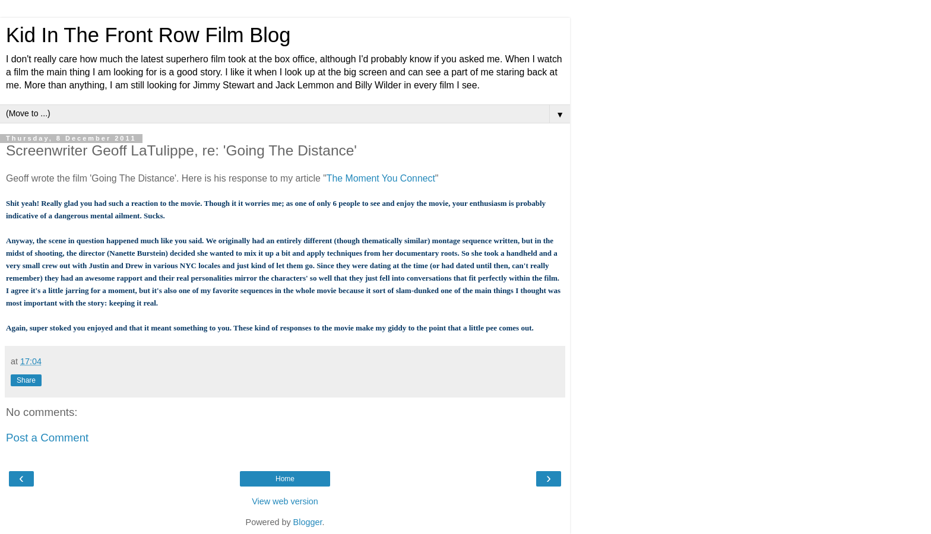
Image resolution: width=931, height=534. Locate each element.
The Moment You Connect (381, 178)
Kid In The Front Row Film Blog (148, 35)
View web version (285, 501)
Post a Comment (47, 437)
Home (285, 479)
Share (26, 380)
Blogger (307, 522)
